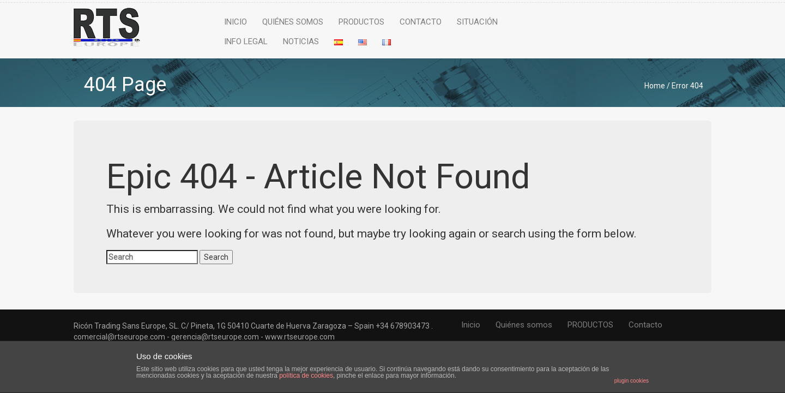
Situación (477, 22)
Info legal (246, 41)
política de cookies (306, 375)
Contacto (421, 22)
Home (654, 85)
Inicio (235, 22)
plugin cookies (631, 381)
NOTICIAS (301, 41)
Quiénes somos (292, 22)
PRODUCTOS (361, 22)
